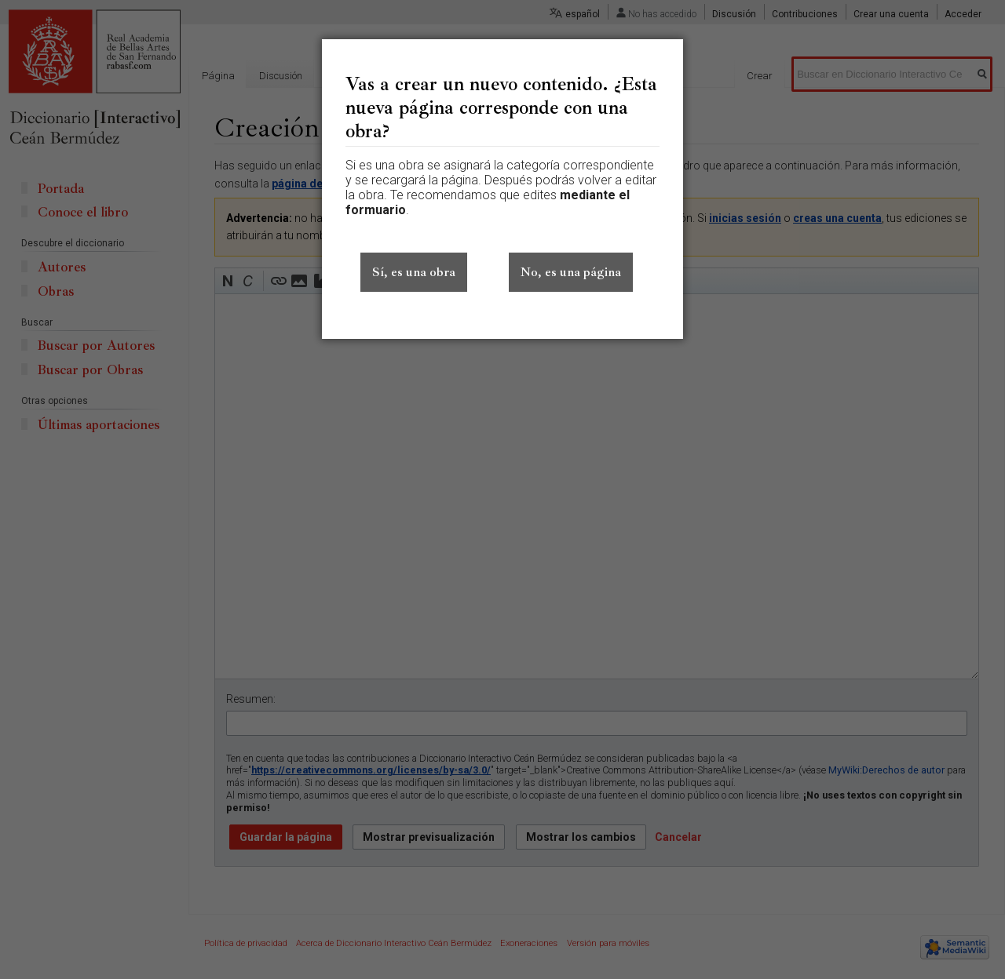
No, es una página (571, 272)
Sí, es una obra (413, 272)
